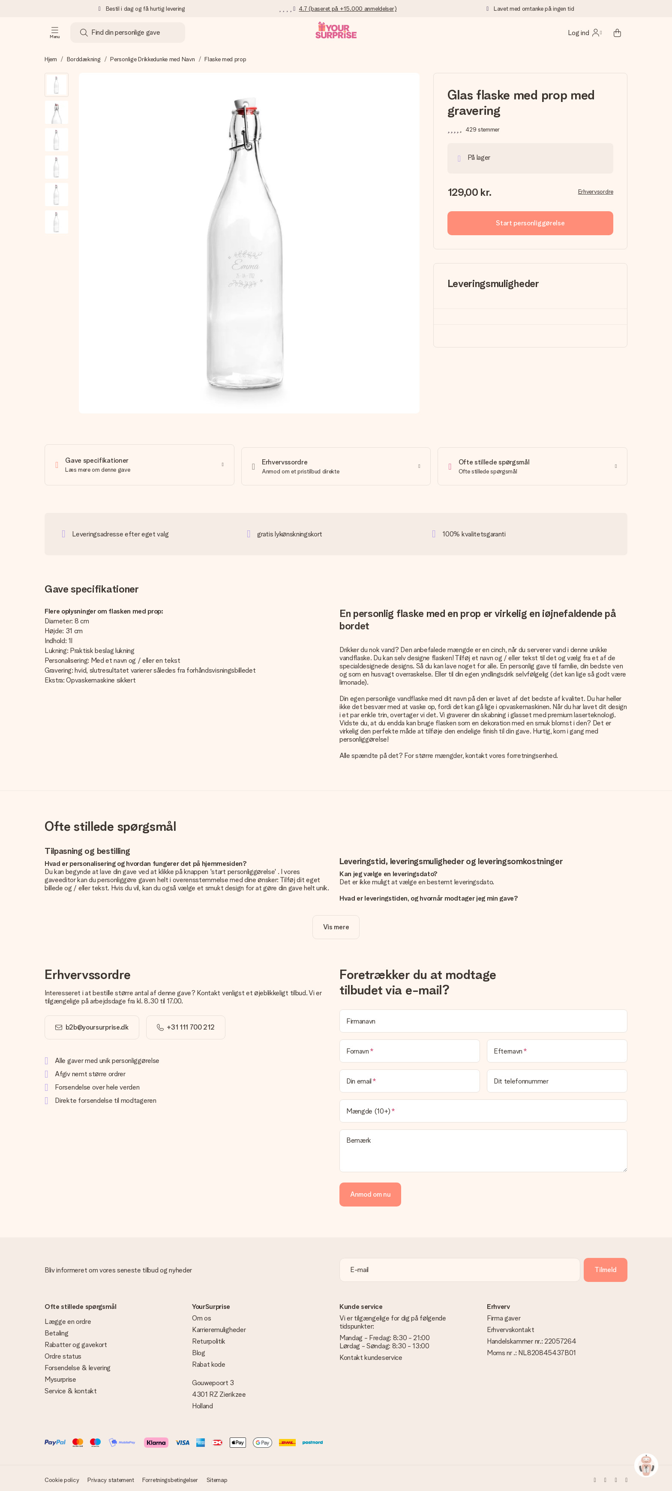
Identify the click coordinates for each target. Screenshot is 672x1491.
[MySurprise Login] (585, 32)
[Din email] (409, 1078)
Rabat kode (208, 1361)
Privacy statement (110, 1476)
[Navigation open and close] (55, 32)
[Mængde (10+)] (483, 1108)
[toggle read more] (336, 924)
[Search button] (84, 32)
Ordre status (63, 1353)
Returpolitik (208, 1338)
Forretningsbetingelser (170, 1476)
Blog (198, 1350)
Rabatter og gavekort (76, 1342)
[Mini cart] (617, 32)
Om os (201, 1315)
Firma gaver (503, 1315)
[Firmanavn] (483, 1018)
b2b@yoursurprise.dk (97, 1024)
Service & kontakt (71, 1388)
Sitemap (217, 1476)
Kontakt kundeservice (370, 1354)
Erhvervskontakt (510, 1327)
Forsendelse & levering (78, 1365)
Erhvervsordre (595, 191)
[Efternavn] (557, 1048)
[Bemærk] (483, 1147)
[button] (57, 85)
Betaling (56, 1330)
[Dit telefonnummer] (557, 1078)
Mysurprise (60, 1376)
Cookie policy (62, 1476)
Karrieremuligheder (219, 1327)
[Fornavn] (409, 1048)
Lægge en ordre (68, 1318)
